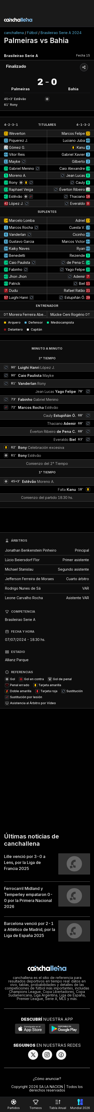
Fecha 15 (83, 55)
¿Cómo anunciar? (47, 1078)
